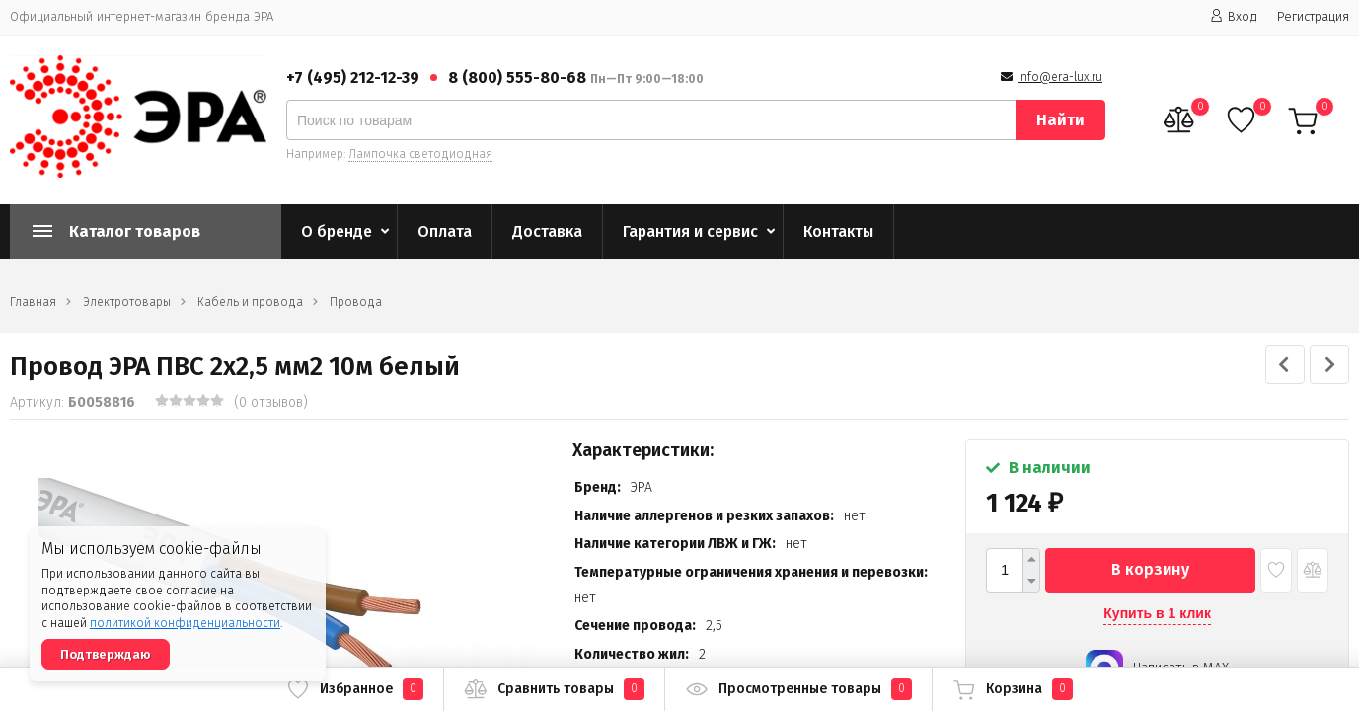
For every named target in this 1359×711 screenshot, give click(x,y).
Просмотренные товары (798, 689)
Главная (33, 302)
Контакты (838, 231)
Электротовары (127, 302)
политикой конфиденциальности (185, 623)
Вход (1233, 16)
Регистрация (1313, 16)
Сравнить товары (554, 689)
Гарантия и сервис (690, 231)
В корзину (1150, 569)
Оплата (444, 231)
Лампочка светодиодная (420, 154)
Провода (356, 302)
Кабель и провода (250, 302)
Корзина (1012, 689)
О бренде (336, 231)
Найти (1060, 120)
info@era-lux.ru (1060, 77)
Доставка (547, 231)
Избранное (354, 689)
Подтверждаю (105, 654)
